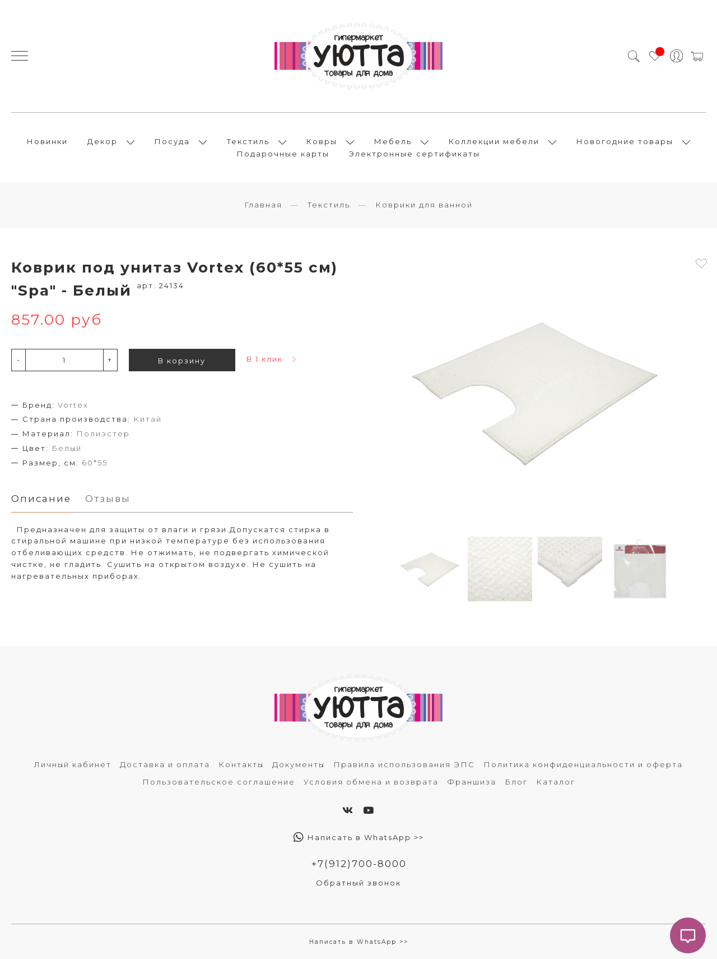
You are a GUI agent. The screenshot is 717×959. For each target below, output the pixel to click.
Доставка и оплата (165, 764)
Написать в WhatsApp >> (359, 837)
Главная (263, 204)
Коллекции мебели (494, 141)
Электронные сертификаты (414, 153)
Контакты (241, 764)
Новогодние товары (624, 141)
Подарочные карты (283, 153)
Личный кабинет (72, 764)
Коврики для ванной (424, 204)
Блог (516, 781)
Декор (102, 141)
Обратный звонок (358, 882)
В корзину (182, 360)
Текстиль (248, 141)
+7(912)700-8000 (359, 863)
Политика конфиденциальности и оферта (583, 764)
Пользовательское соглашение (218, 781)
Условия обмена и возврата (371, 781)
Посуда (172, 141)
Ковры (321, 141)
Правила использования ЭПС (404, 764)
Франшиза (471, 781)
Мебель (393, 141)
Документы (298, 764)
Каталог (555, 781)
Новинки (47, 141)
